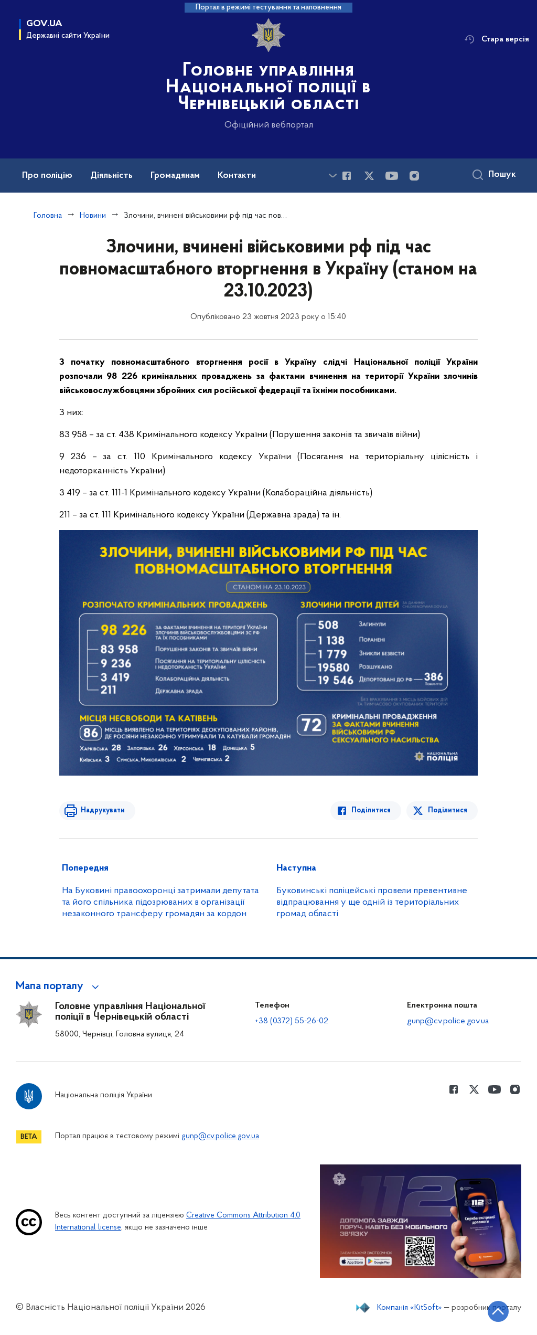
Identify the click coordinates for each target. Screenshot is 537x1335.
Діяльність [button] (111, 176)
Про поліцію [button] (47, 176)
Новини (93, 215)
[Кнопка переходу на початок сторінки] (497, 1311)
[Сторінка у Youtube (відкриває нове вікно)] (391, 175)
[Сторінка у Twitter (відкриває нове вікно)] (369, 175)
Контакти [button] (237, 176)
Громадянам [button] (175, 176)
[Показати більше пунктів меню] (332, 175)
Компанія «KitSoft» (409, 1308)
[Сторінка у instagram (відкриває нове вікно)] (414, 175)
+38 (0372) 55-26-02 (291, 1021)
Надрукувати (102, 810)
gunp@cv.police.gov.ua (448, 1021)
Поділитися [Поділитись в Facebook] (371, 810)
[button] (59, 986)
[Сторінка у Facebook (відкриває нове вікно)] (346, 175)
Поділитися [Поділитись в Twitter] (447, 810)
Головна (48, 215)
